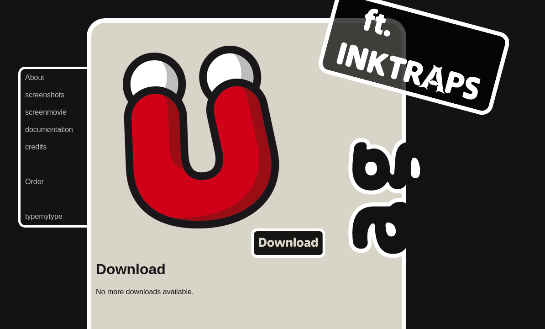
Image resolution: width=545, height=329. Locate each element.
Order (34, 182)
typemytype (44, 216)
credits (36, 147)
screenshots (44, 95)
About (34, 77)
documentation (49, 129)
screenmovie (46, 112)
